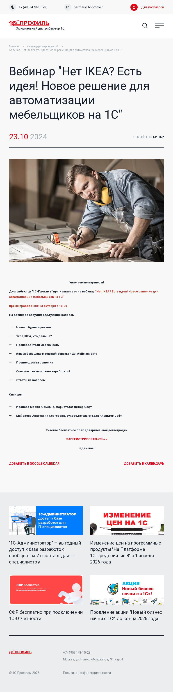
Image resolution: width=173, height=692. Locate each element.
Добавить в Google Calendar (34, 463)
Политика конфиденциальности (87, 673)
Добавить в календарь (144, 463)
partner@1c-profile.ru (84, 7)
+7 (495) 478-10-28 (27, 7)
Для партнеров (147, 7)
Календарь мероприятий (43, 46)
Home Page (29, 23)
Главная (14, 46)
